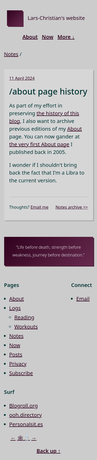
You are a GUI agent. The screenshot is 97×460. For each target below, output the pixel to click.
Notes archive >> (71, 207)
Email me (39, 207)
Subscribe (21, 373)
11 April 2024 (22, 78)
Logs (15, 308)
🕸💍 (23, 437)
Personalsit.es (26, 424)
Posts (16, 354)
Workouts (26, 326)
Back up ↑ (48, 450)
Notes (11, 54)
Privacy (18, 363)
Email (82, 298)
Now (47, 36)
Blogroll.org (23, 405)
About (30, 36)
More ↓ (65, 36)
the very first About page (39, 144)
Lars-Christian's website (56, 17)
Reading (24, 317)
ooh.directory (25, 414)
